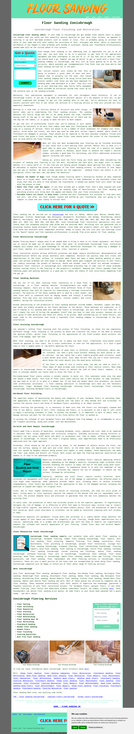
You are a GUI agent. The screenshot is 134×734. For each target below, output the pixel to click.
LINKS (93, 17)
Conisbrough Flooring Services (35, 598)
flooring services (87, 559)
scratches (59, 510)
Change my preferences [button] (95, 727)
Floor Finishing (31, 683)
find (21, 573)
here (111, 589)
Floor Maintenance (111, 676)
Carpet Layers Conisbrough (90, 697)
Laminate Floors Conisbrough (61, 697)
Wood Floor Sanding (36, 676)
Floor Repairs (93, 676)
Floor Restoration (81, 673)
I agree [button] (75, 727)
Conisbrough (58, 214)
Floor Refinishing (42, 678)
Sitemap (14, 714)
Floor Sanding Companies (57, 673)
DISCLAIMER (116, 17)
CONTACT (107, 17)
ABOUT (100, 17)
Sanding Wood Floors (64, 678)
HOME (87, 17)
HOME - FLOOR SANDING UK (67, 706)
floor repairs (107, 539)
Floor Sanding (106, 681)
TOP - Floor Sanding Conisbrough (28, 697)
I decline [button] (82, 727)
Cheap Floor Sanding (30, 673)
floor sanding (57, 52)
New (20, 714)
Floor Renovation (76, 676)
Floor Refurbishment (89, 683)
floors (80, 477)
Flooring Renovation (23, 681)
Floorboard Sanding (103, 673)
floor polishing (52, 544)
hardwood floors (40, 401)
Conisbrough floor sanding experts (48, 536)
